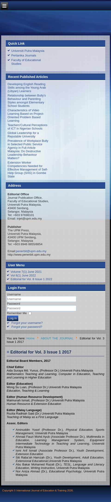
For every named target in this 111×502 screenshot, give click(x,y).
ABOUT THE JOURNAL (57, 338)
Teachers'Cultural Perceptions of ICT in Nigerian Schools (27, 126)
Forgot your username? (27, 323)
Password (13, 303)
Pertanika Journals (23, 55)
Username (14, 294)
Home (31, 338)
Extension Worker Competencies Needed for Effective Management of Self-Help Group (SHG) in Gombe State (28, 169)
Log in (13, 318)
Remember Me (17, 313)
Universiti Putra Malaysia (27, 51)
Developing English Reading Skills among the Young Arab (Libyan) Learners (27, 87)
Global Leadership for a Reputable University (23, 134)
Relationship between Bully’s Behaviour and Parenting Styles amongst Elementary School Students (27, 101)
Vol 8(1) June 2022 (23, 275)
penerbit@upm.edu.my (31, 251)
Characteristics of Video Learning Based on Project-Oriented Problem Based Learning (26, 115)
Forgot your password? (26, 326)
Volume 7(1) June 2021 (26, 271)
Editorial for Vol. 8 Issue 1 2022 (31, 279)
